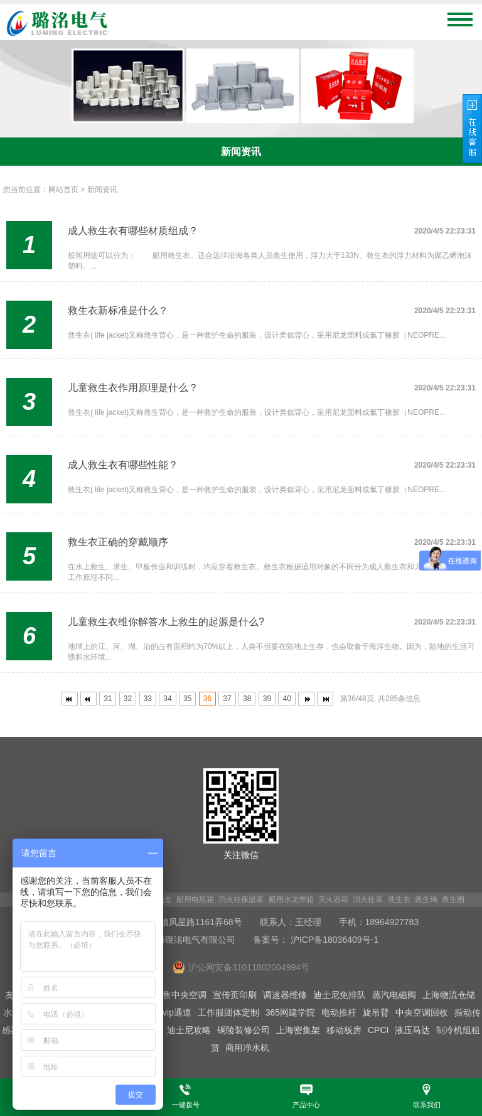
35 (187, 698)
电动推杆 (338, 1012)
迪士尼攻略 (189, 1030)
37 (227, 698)
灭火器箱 (333, 899)
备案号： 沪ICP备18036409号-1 (315, 940)
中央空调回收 (421, 1012)
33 (148, 698)
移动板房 (344, 1030)
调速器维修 (285, 995)
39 (267, 698)
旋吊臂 (376, 1012)
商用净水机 (247, 1048)
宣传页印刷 (235, 995)
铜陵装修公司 (243, 1030)
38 (247, 698)
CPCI (378, 1030)
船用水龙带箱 (291, 899)
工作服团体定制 (228, 1012)
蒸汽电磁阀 (394, 995)
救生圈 (453, 899)
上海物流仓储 (448, 995)
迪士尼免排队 (339, 995)
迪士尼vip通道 (163, 1012)
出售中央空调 (180, 995)
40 (286, 698)
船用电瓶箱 (195, 899)
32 (128, 698)
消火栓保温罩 (241, 899)
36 (207, 698)
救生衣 (399, 899)
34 (167, 698)
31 (108, 698)
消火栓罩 (368, 899)
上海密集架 (298, 1030)
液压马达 (412, 1030)
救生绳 (426, 899)
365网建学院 (290, 1012)
